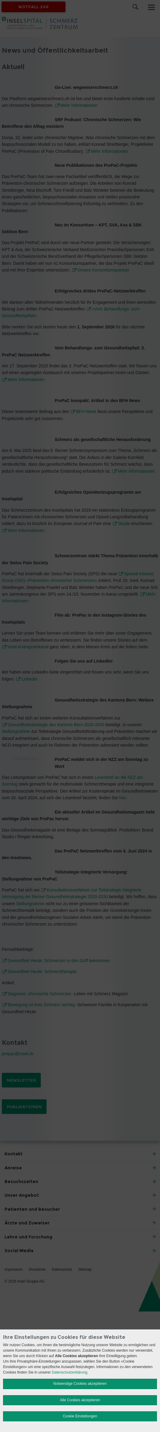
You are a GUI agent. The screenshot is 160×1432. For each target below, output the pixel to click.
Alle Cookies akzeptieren (80, 1400)
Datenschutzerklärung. (70, 1372)
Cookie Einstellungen (80, 1416)
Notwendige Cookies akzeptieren (79, 1383)
